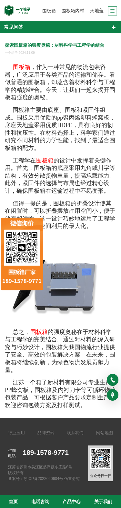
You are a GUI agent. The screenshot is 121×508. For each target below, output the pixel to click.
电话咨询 (40, 501)
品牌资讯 (45, 432)
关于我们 (103, 501)
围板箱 (49, 10)
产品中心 (72, 501)
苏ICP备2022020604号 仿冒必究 (52, 478)
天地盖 (97, 10)
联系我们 (75, 432)
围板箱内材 (73, 10)
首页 (13, 501)
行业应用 (16, 432)
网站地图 (104, 432)
